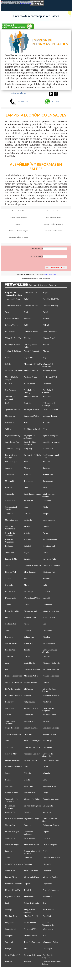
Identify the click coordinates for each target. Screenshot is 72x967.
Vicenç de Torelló (50, 877)
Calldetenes (48, 604)
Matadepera (48, 929)
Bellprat (46, 513)
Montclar (46, 773)
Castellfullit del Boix (14, 955)
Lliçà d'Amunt (30, 572)
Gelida (26, 533)
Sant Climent (29, 383)
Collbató (46, 682)
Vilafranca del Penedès (48, 495)
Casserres (9, 656)
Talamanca (28, 481)
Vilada (26, 624)
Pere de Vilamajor (12, 760)
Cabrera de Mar (30, 292)
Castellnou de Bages (32, 494)
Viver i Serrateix (50, 332)
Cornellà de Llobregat (10, 534)
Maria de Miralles (31, 370)
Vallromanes (48, 448)
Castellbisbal (10, 624)
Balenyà (27, 695)
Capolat (27, 884)
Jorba (26, 461)
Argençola (9, 494)
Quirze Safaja (11, 929)
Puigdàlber (9, 922)
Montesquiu (48, 474)
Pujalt (45, 851)
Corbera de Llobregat (28, 833)
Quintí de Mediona (51, 760)
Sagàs (26, 552)
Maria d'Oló (10, 871)
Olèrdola (46, 656)
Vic (44, 624)
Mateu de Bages (12, 845)
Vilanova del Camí (13, 734)
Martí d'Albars (11, 643)
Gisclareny (47, 630)
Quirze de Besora (12, 409)
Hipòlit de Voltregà (32, 429)
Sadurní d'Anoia (30, 728)
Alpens (46, 351)
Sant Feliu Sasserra (51, 669)
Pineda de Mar (49, 617)
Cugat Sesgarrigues (51, 799)
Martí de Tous (11, 916)
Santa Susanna (49, 520)
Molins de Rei (49, 572)
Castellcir (9, 513)
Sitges (45, 292)
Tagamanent (48, 481)
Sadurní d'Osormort (13, 884)
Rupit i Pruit (10, 650)
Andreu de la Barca (13, 351)
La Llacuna (10, 332)
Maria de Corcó (49, 715)
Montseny (28, 734)
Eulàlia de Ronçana (51, 695)
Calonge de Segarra (51, 825)
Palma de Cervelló (31, 903)
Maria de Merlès (50, 370)
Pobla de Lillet (30, 617)
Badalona (47, 500)
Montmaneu (29, 897)
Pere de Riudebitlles (13, 676)
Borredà (8, 487)
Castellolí (47, 916)
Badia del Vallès (12, 611)
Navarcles (9, 585)
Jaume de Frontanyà (13, 682)
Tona (7, 741)
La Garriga (28, 591)
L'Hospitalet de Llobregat (48, 404)
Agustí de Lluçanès (32, 351)
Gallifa (27, 780)
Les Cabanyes (11, 461)
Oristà (45, 312)
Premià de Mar (11, 559)
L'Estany (46, 591)
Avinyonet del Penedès (11, 508)
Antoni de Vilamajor (13, 767)
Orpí (26, 312)
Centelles (28, 858)
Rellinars (9, 546)
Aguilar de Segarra (50, 435)
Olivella (27, 773)
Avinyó (46, 318)
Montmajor (47, 897)
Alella (7, 357)
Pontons (8, 851)
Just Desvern (10, 390)
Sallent (8, 604)
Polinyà (8, 617)
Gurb (7, 630)
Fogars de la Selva (13, 897)
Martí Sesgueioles (31, 845)
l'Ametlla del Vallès (32, 598)
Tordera (8, 468)
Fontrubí (27, 403)
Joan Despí (47, 741)
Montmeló (9, 481)
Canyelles (9, 747)
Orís (26, 767)
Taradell (27, 890)
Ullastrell (47, 864)
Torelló (27, 650)
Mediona (9, 786)
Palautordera (29, 721)
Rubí (45, 585)
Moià (26, 948)
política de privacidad (50, 274)
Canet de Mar (11, 754)
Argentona (28, 786)
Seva (7, 312)
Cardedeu (47, 871)
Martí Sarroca (48, 910)
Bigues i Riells (30, 793)
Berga (45, 793)
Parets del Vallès (50, 559)
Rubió (26, 578)
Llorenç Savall (49, 338)
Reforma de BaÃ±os (18, 211)
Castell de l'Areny (12, 448)
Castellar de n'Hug (50, 306)
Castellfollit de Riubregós (29, 443)
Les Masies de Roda (32, 455)
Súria (26, 422)
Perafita (27, 559)
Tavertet (46, 468)
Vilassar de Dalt (30, 611)
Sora (45, 780)
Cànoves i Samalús (32, 747)
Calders (27, 325)
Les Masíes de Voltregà (11, 456)
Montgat (8, 910)
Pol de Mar (28, 643)
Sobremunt (9, 552)
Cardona (27, 513)
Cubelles (27, 812)
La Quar (8, 383)
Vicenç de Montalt (31, 409)
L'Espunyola (10, 598)
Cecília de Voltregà (51, 728)
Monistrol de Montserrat (48, 365)
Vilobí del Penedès (13, 338)
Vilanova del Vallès (32, 799)
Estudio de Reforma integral (18, 231)
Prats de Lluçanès (50, 845)
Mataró (46, 344)
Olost (7, 773)
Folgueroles (29, 637)
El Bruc (27, 526)
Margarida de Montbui (29, 911)
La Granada (10, 591)
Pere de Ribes (11, 877)
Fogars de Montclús (51, 890)
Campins (27, 825)
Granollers (28, 715)
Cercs (7, 858)
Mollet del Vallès (31, 676)
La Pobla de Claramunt (10, 807)
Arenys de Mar (11, 793)
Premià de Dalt (49, 546)
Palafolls (27, 539)
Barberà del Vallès (31, 416)
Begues (8, 780)
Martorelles (10, 825)
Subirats (46, 422)
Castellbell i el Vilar (51, 299)
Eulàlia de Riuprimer (14, 819)
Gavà (7, 565)
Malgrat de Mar (11, 520)
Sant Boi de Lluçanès (47, 956)
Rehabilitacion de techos (18, 218)
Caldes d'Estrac (11, 325)
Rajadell (27, 546)
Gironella (47, 383)
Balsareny (9, 702)
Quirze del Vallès (31, 929)
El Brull (46, 325)
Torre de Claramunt (32, 942)
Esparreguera (29, 838)
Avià (26, 487)
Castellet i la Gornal (51, 442)
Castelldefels (29, 663)
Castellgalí (47, 948)
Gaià (7, 403)
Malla (45, 507)
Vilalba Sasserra (12, 318)
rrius (26, 507)
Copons (46, 832)
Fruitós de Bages (12, 832)
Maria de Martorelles (51, 663)
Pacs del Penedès (50, 539)
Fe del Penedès (30, 922)
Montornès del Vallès (33, 364)
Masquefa (9, 936)
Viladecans (28, 500)
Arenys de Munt (49, 786)
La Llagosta (48, 806)
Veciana (27, 318)
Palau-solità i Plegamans (10, 540)
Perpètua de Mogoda (32, 955)
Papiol (7, 903)
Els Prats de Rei (30, 936)
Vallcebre (47, 812)
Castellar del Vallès (13, 306)
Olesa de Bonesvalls (51, 565)
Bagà (45, 357)
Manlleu (46, 637)
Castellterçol (29, 864)
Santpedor (28, 520)
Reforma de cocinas (53, 211)
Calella (8, 578)
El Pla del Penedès (13, 689)
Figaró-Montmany (12, 435)
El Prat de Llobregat (13, 695)
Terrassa (27, 962)
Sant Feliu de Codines (48, 391)
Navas (45, 533)
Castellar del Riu (31, 306)
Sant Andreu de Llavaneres (11, 800)
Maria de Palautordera (10, 527)
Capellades (47, 884)
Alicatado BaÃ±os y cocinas (18, 237)
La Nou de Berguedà (32, 806)
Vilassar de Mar (49, 734)
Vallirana (27, 474)
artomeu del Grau (12, 299)
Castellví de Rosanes (51, 858)
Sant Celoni (48, 461)
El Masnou (28, 689)
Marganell (9, 708)
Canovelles (47, 747)
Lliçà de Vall (10, 572)
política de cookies (26, 3)
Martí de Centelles (31, 916)
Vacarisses (9, 422)
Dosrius (46, 526)
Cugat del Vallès (12, 728)
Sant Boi (8, 962)
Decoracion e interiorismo (53, 231)
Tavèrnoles (9, 474)
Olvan (45, 767)
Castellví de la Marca (14, 864)
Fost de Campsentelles (48, 923)
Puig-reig (28, 448)
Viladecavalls (10, 500)
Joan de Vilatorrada (51, 676)
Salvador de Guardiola (47, 755)
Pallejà (8, 948)
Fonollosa (9, 637)
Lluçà (45, 552)
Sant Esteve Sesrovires (10, 722)
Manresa (46, 578)
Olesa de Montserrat (32, 565)
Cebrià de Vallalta (50, 409)
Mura (26, 585)
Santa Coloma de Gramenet (49, 820)
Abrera (27, 468)
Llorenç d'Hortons (12, 344)
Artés (45, 487)
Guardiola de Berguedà (48, 709)
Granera (27, 630)
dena (7, 663)
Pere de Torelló (30, 760)
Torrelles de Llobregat (10, 397)
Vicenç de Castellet (32, 754)
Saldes (8, 429)
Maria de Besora (31, 396)
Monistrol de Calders (14, 370)
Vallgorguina (29, 702)
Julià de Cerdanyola (32, 741)
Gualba (8, 715)
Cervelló (46, 598)
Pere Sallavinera (49, 643)
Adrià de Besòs (30, 377)
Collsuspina (10, 838)
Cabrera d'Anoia (31, 332)
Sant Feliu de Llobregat (29, 391)
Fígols (45, 429)
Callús (26, 604)
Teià (44, 903)
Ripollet (27, 338)
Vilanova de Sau (31, 708)
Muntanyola (10, 416)
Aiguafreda (28, 357)
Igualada (46, 838)
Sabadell (46, 721)
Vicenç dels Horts (31, 877)
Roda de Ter (10, 812)
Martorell (47, 702)
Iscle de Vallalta (30, 682)
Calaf (26, 299)
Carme (26, 656)
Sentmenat (47, 396)
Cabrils (8, 364)
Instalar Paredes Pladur (53, 218)
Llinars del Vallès (12, 890)
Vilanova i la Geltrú (51, 611)
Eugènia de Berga (31, 819)
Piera (7, 669)
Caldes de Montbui (32, 669)
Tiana (45, 936)
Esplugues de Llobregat (29, 436)
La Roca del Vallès (51, 377)
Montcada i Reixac (51, 942)
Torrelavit (9, 942)
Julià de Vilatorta (31, 871)
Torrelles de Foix (12, 442)
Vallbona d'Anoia (50, 416)
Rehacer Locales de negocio (53, 224)
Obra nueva (18, 224)
